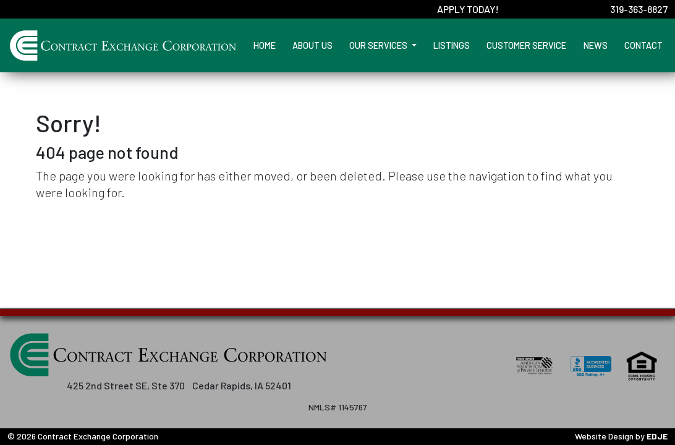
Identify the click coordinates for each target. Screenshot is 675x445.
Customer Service (526, 45)
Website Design (604, 436)
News (596, 45)
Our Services (379, 45)
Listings (451, 45)
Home (264, 45)
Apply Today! (468, 9)
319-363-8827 (639, 9)
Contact (643, 45)
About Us (312, 45)
